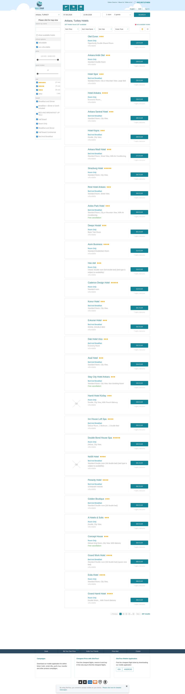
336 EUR (139, 402)
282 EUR (139, 175)
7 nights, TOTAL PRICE (139, 47)
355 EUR (139, 425)
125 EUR (139, 43)
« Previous (114, 614)
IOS (119, 669)
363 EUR (139, 505)
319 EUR (139, 289)
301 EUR (139, 232)
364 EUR (139, 543)
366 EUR (139, 581)
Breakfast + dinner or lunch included (47, 107)
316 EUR (139, 269)
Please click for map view (48, 20)
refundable (41, 43)
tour (81, 7)
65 (56, 90)
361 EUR (139, 463)
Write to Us (128, 2)
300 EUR (139, 193)
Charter (138, 651)
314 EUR (139, 251)
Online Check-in (112, 2)
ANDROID (128, 669)
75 (56, 86)
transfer (73, 7)
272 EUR (139, 156)
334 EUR (139, 364)
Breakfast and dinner (45, 128)
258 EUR (139, 99)
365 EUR (139, 562)
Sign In (147, 9)
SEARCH (141, 15)
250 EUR (139, 80)
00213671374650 (142, 2)
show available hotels (45, 35)
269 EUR (139, 137)
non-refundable (43, 47)
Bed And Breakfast (44, 136)
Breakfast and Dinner (45, 101)
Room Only (41, 124)
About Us (121, 2)
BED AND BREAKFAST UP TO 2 (48, 114)
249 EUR (139, 62)
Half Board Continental (46, 132)
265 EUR (139, 118)
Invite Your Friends (92, 651)
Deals (46, 651)
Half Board (41, 119)
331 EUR (139, 308)
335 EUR (139, 383)
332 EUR (139, 327)
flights (66, 7)
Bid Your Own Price (69, 651)
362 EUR (139, 486)
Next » (138, 614)
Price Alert (115, 651)
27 (56, 82)
